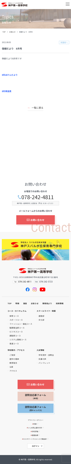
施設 (25, 303)
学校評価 (35, 431)
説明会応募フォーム (35, 396)
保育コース (14, 316)
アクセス (13, 370)
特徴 (17, 303)
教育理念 (13, 363)
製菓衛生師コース (17, 327)
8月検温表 (6, 91)
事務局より (47, 303)
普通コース (14, 343)
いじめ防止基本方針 (35, 427)
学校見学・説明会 (46, 355)
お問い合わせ (35, 220)
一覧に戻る (37, 107)
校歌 (35, 424)
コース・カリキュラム (17, 311)
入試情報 (40, 350)
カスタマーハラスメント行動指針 (35, 439)
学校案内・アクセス (16, 350)
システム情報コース (18, 339)
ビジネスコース (16, 331)
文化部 (41, 320)
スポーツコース (16, 320)
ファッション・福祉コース (21, 324)
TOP (4, 32)
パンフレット (44, 363)
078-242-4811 (35, 197)
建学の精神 (14, 359)
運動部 (41, 316)
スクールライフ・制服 (46, 311)
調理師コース (15, 335)
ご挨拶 (12, 355)
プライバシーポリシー (35, 420)
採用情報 (60, 303)
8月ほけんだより (10, 74)
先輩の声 (42, 359)
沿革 (11, 367)
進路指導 (35, 435)
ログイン (35, 446)
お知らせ (12, 32)
